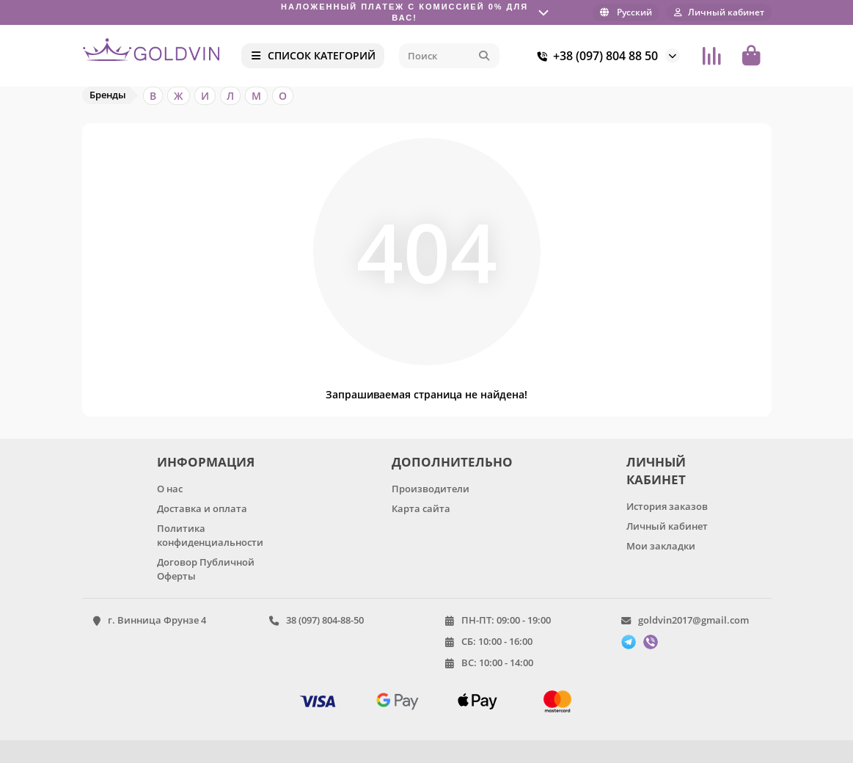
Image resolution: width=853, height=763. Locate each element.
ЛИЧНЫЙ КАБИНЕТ (656, 470)
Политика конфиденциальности (210, 535)
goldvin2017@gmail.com (693, 620)
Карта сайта (421, 508)
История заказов (667, 506)
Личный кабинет (667, 526)
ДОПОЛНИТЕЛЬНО (450, 461)
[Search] (449, 55)
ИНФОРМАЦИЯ (206, 461)
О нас (170, 488)
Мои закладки (660, 545)
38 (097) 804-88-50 (325, 620)
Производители (430, 488)
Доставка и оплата (202, 508)
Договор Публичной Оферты (206, 569)
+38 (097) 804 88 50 (595, 56)
